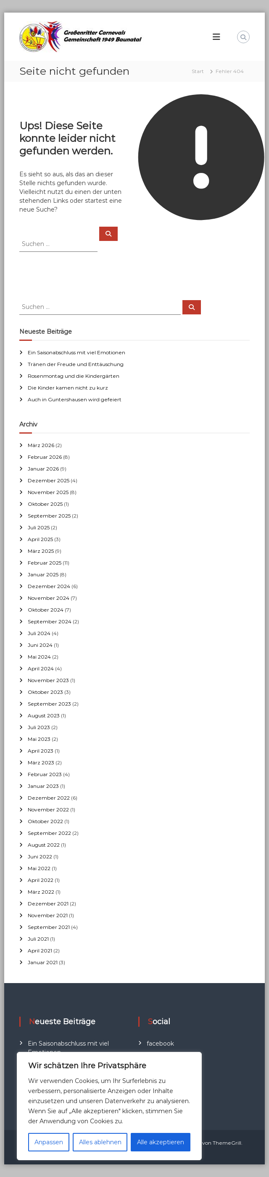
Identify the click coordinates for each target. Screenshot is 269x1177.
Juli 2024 (39, 633)
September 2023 (49, 704)
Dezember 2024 (49, 586)
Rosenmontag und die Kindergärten (73, 376)
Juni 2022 (40, 856)
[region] (109, 1106)
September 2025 (49, 516)
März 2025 (41, 551)
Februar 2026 (45, 457)
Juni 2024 (40, 645)
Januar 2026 (43, 469)
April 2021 (40, 950)
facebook (160, 1043)
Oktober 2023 (45, 692)
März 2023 (41, 762)
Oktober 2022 (45, 821)
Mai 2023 (39, 739)
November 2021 (48, 915)
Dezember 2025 (48, 480)
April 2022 (40, 880)
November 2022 (48, 809)
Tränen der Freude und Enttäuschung (76, 364)
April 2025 (40, 539)
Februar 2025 (44, 563)
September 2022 (49, 833)
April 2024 (41, 668)
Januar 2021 (43, 962)
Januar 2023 (43, 786)
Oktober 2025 (45, 504)
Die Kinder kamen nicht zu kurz (68, 387)
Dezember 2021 (48, 903)
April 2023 (40, 751)
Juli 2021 (38, 939)
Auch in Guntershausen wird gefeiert (74, 399)
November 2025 (48, 492)
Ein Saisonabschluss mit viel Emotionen (76, 352)
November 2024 (48, 598)
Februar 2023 (45, 774)
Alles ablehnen (100, 1142)
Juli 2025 (39, 527)
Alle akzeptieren (160, 1142)
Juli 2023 (39, 727)
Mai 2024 (39, 657)
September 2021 (49, 927)
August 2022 (44, 845)
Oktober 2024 (45, 610)
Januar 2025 (43, 574)
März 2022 (41, 892)
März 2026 (41, 445)
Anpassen (48, 1142)
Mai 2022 (39, 868)
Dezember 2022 (49, 798)
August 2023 (44, 715)
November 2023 (48, 680)
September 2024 (49, 621)
